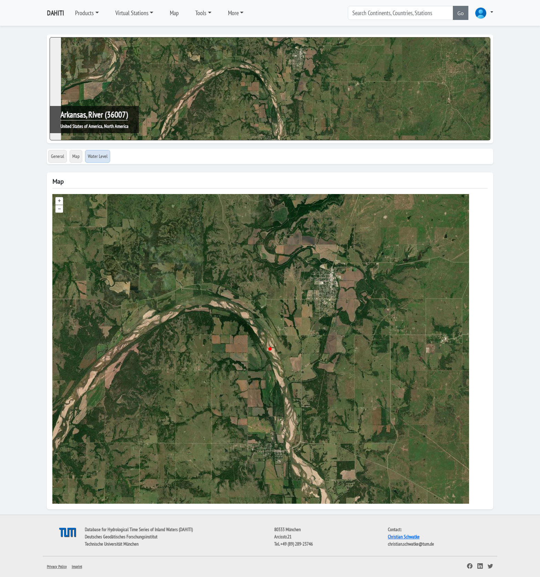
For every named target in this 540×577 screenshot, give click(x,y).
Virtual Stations (131, 13)
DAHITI (55, 13)
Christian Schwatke (403, 537)
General (57, 156)
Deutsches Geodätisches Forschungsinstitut (121, 537)
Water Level (97, 156)
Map (174, 13)
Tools (200, 13)
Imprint (77, 566)
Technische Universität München (111, 544)
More (233, 13)
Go (460, 13)
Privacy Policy (57, 566)
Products (84, 13)
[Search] (400, 13)
